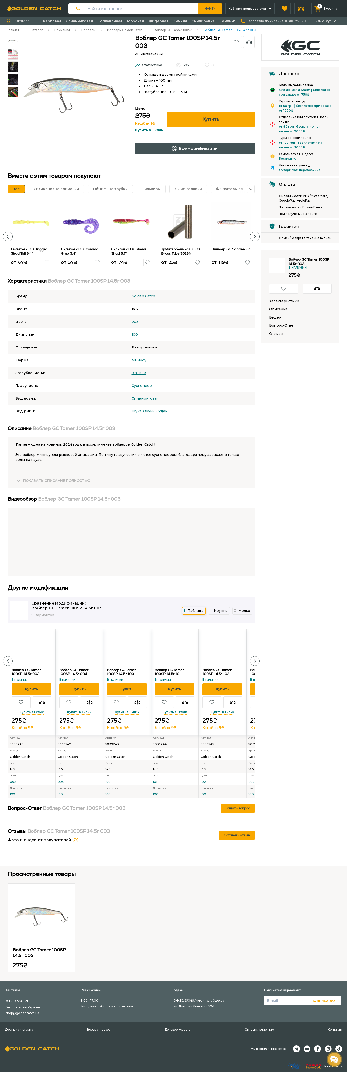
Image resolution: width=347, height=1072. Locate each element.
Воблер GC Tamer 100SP (173, 30)
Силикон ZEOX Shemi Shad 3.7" (128, 251)
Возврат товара (99, 1029)
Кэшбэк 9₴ (145, 123)
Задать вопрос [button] (238, 808)
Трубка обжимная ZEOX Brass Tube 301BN (180, 251)
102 (203, 782)
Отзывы (276, 334)
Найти (210, 8)
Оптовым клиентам (259, 1029)
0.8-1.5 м (139, 373)
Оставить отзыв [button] (237, 835)
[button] (285, 8)
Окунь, (149, 411)
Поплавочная (110, 21)
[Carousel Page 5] (13, 92)
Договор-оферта (178, 1029)
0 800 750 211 (18, 1001)
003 (135, 322)
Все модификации (195, 148)
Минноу (139, 360)
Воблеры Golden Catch (124, 30)
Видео (275, 317)
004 (61, 782)
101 (155, 782)
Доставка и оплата (19, 1029)
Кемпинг (228, 21)
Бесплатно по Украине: (276, 21)
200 (251, 782)
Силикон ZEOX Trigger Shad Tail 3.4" (29, 251)
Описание (278, 309)
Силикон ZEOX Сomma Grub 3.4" (79, 251)
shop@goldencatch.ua (22, 1013)
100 (135, 334)
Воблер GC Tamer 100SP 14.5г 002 (26, 672)
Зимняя (180, 21)
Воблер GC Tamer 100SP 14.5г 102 (217, 672)
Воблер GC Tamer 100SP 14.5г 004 (73, 672)
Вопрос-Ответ (282, 325)
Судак (161, 411)
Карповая (52, 21)
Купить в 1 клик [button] (149, 130)
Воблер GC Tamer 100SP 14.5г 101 (169, 672)
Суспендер (142, 385)
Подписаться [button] (323, 1001)
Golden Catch (143, 296)
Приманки (62, 30)
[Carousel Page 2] (13, 54)
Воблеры (88, 30)
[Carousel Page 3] (13, 66)
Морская (135, 21)
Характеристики (284, 301)
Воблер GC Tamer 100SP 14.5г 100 (121, 672)
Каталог (37, 30)
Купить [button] (210, 119)
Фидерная (158, 21)
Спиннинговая (79, 21)
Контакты (335, 1029)
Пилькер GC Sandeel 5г (230, 249)
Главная (13, 30)
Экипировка (203, 21)
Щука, (137, 411)
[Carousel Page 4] (13, 79)
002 (13, 782)
